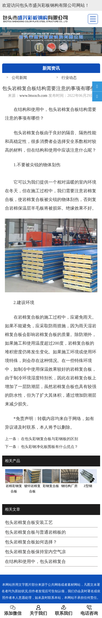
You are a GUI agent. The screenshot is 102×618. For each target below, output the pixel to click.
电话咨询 (89, 610)
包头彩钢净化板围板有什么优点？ (49, 447)
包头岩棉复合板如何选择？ (31, 542)
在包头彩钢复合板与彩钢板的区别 (49, 439)
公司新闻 (19, 78)
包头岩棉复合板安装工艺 (29, 522)
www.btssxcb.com (33, 96)
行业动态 (69, 78)
